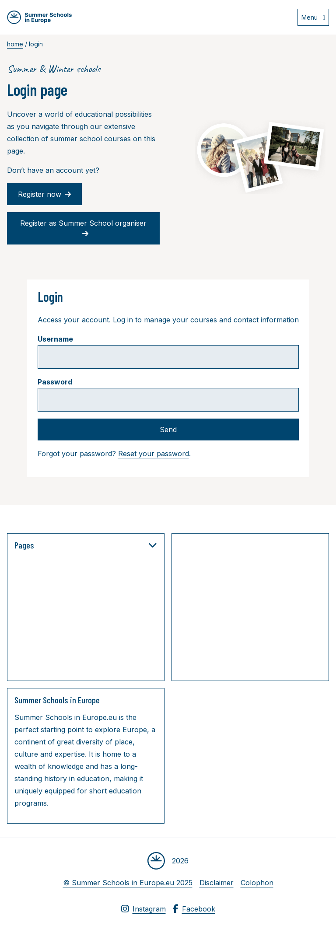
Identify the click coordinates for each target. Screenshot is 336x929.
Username (55, 339)
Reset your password (153, 453)
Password (55, 381)
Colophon (257, 882)
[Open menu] (313, 17)
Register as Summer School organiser (83, 228)
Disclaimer (217, 882)
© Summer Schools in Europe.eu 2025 (127, 882)
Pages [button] (85, 545)
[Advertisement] (257, 609)
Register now (44, 194)
